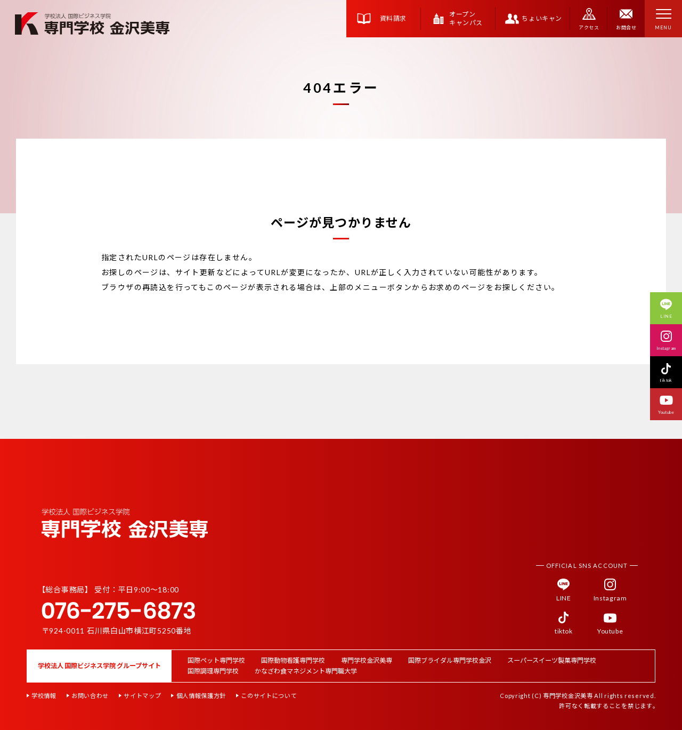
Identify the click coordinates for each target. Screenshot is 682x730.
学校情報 (43, 696)
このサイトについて (269, 696)
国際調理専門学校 (213, 671)
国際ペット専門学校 (216, 660)
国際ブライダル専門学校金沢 (449, 660)
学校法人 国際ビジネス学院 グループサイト (99, 666)
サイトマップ (142, 696)
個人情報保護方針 (201, 696)
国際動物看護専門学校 (293, 660)
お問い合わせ (90, 696)
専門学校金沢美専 (366, 660)
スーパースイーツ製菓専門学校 (551, 660)
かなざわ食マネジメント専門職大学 (306, 671)
